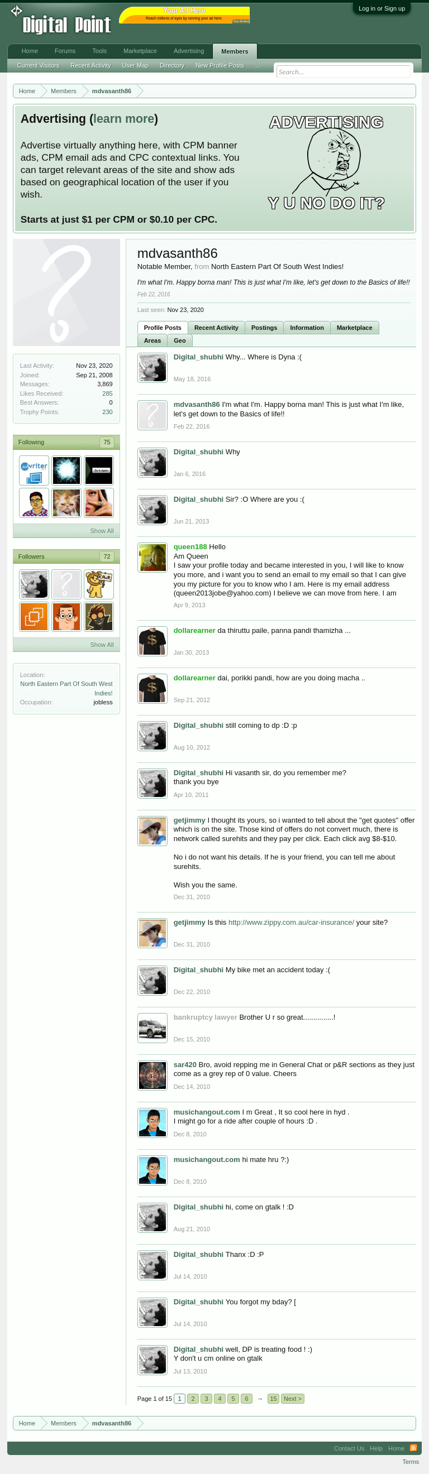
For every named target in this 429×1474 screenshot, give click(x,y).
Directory (172, 65)
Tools (99, 50)
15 (273, 1398)
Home (30, 50)
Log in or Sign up (382, 8)
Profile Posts (163, 327)
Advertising (189, 50)
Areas (152, 340)
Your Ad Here (241, 21)
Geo (179, 340)
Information (307, 327)
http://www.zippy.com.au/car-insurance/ (291, 922)
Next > (293, 1398)
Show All (101, 530)
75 (106, 442)
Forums (65, 50)
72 (106, 556)
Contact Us (349, 1448)
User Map (135, 65)
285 (107, 393)
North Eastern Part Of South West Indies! (277, 266)
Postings (264, 327)
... (257, 65)
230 (107, 412)
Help (376, 1448)
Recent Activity (216, 327)
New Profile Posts (220, 65)
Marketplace (355, 327)
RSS (413, 1448)
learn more (123, 119)
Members (234, 51)
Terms (410, 1461)
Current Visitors (38, 65)
